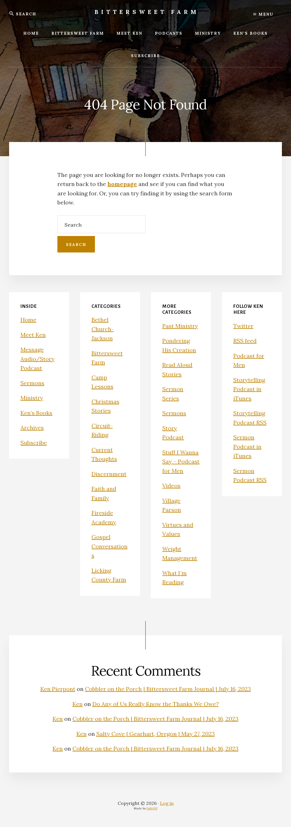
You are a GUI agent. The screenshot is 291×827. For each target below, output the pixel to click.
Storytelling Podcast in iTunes (249, 389)
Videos (171, 485)
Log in (167, 803)
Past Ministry (180, 325)
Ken (77, 703)
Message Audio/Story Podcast (37, 358)
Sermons (32, 383)
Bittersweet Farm (147, 11)
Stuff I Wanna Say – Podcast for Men (180, 461)
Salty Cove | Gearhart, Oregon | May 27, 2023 (155, 733)
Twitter (243, 325)
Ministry (31, 397)
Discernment (109, 473)
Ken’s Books (36, 412)
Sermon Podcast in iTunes (247, 446)
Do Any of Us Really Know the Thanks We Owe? (155, 703)
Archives (32, 427)
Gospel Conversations (110, 546)
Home (28, 319)
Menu (263, 14)
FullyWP (152, 808)
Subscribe (33, 442)
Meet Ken (33, 334)
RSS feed (245, 340)
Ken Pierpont (57, 688)
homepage (122, 183)
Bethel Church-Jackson (103, 329)
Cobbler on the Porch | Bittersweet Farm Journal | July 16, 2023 (168, 688)
